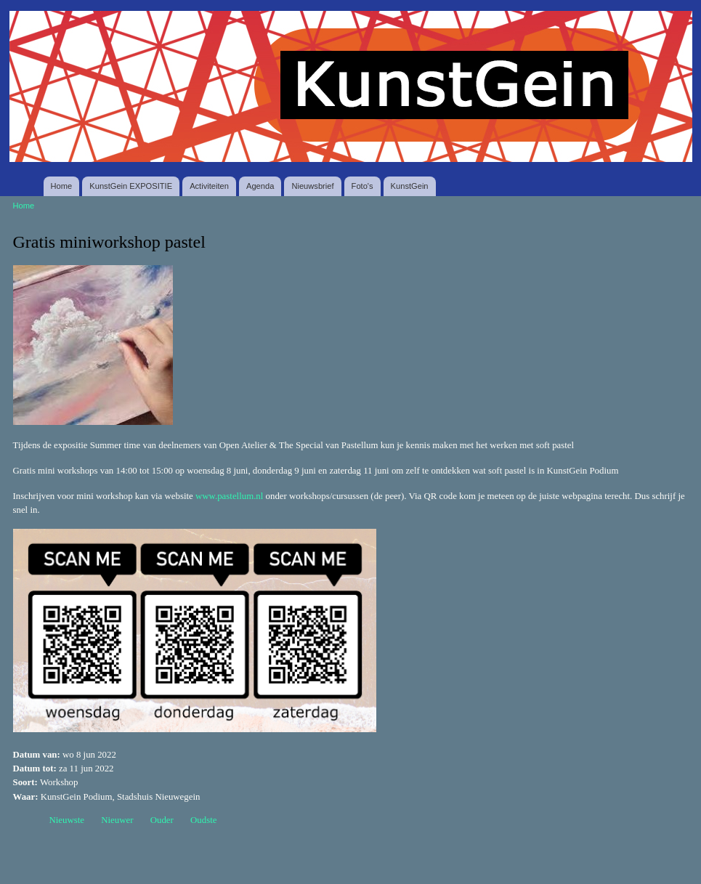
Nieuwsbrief (312, 186)
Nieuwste (67, 820)
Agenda (260, 186)
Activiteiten (209, 186)
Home (62, 186)
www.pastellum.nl (229, 496)
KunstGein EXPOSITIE (130, 186)
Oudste (203, 820)
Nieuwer (117, 820)
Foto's (362, 186)
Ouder (162, 820)
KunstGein (410, 186)
